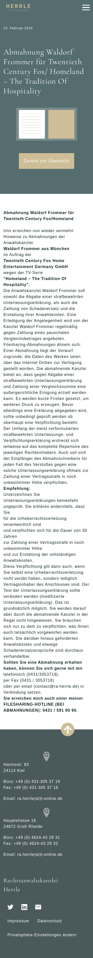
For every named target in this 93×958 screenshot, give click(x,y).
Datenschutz (49, 921)
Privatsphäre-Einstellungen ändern (41, 935)
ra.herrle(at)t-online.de (39, 798)
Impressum (18, 921)
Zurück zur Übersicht (46, 160)
